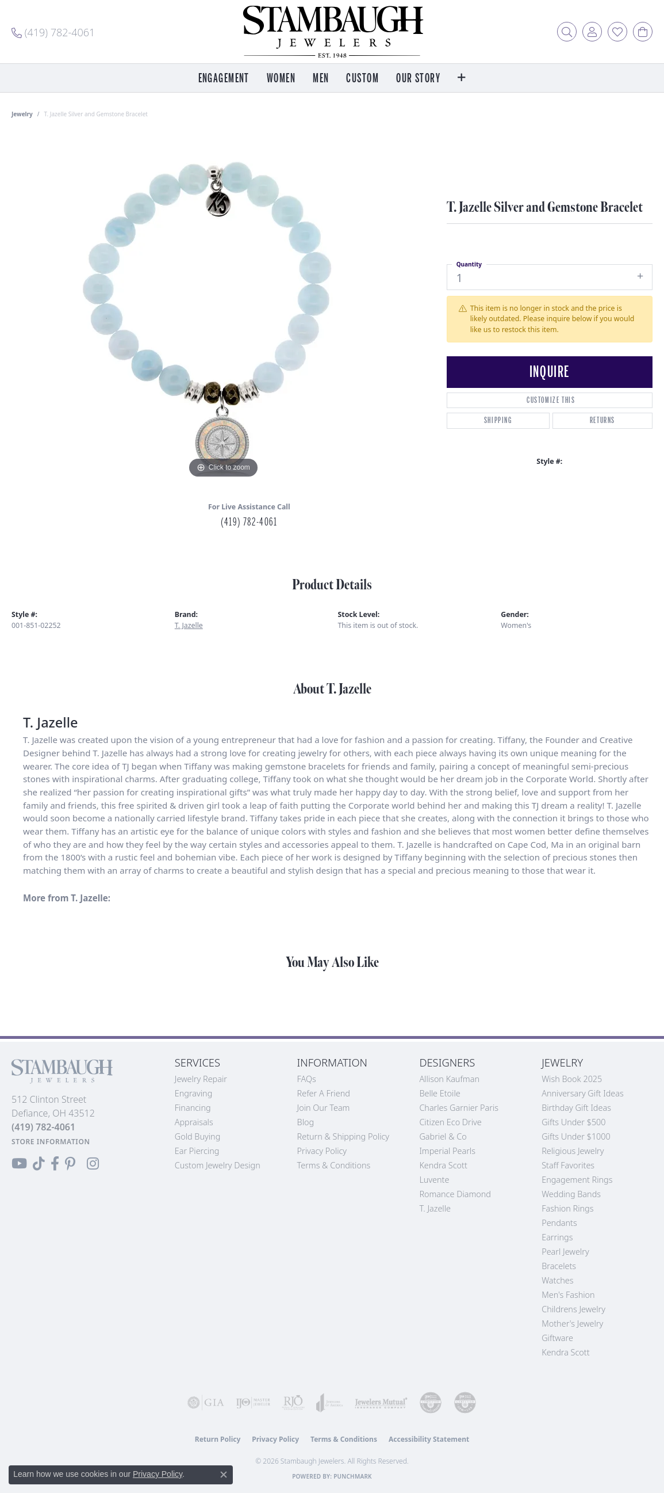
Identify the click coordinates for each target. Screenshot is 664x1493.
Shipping (498, 420)
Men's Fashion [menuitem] (568, 1294)
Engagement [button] (224, 78)
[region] (223, 308)
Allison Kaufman (449, 1078)
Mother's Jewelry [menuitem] (572, 1323)
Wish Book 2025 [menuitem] (572, 1078)
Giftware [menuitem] (557, 1337)
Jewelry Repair (201, 1078)
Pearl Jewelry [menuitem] (565, 1251)
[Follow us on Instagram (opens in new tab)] (93, 1164)
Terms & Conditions (334, 1165)
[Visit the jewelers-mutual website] (381, 1402)
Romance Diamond (455, 1194)
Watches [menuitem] (557, 1280)
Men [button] (321, 78)
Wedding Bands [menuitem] (571, 1194)
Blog (305, 1122)
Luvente (434, 1179)
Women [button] (281, 78)
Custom (362, 78)
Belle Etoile (439, 1093)
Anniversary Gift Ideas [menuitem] (583, 1093)
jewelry (22, 114)
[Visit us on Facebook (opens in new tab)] (55, 1164)
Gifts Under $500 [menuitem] (573, 1122)
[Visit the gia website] (205, 1402)
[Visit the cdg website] (430, 1402)
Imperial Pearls (447, 1150)
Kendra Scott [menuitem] (565, 1352)
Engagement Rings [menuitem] (577, 1179)
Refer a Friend (323, 1093)
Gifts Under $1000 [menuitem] (576, 1136)
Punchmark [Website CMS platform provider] (352, 1476)
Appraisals (194, 1122)
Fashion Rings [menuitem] (567, 1208)
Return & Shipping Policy (343, 1136)
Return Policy (218, 1439)
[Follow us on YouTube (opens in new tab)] (19, 1164)
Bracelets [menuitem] (559, 1265)
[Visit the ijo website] (253, 1402)
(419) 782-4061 (249, 522)
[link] (53, 31)
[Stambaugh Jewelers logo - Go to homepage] (332, 32)
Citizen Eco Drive (450, 1122)
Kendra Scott (443, 1165)
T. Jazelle (189, 625)
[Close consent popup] (223, 1474)
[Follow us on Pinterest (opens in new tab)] (70, 1164)
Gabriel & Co (442, 1136)
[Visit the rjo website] (293, 1402)
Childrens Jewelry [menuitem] (573, 1309)
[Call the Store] (43, 1127)
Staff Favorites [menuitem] (568, 1165)
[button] (567, 31)
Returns (602, 420)
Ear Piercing (197, 1150)
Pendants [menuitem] (559, 1222)
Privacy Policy (322, 1150)
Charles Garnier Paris (458, 1107)
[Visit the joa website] (329, 1402)
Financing (193, 1107)
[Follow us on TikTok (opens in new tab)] (39, 1164)
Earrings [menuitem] (557, 1237)
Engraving (194, 1093)
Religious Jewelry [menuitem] (573, 1150)
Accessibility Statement (429, 1439)
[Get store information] (50, 1142)
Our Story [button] (418, 78)
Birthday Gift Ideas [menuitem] (576, 1107)
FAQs (306, 1078)
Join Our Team (323, 1107)
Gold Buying (198, 1136)
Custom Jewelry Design (217, 1165)
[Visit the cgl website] (465, 1402)
